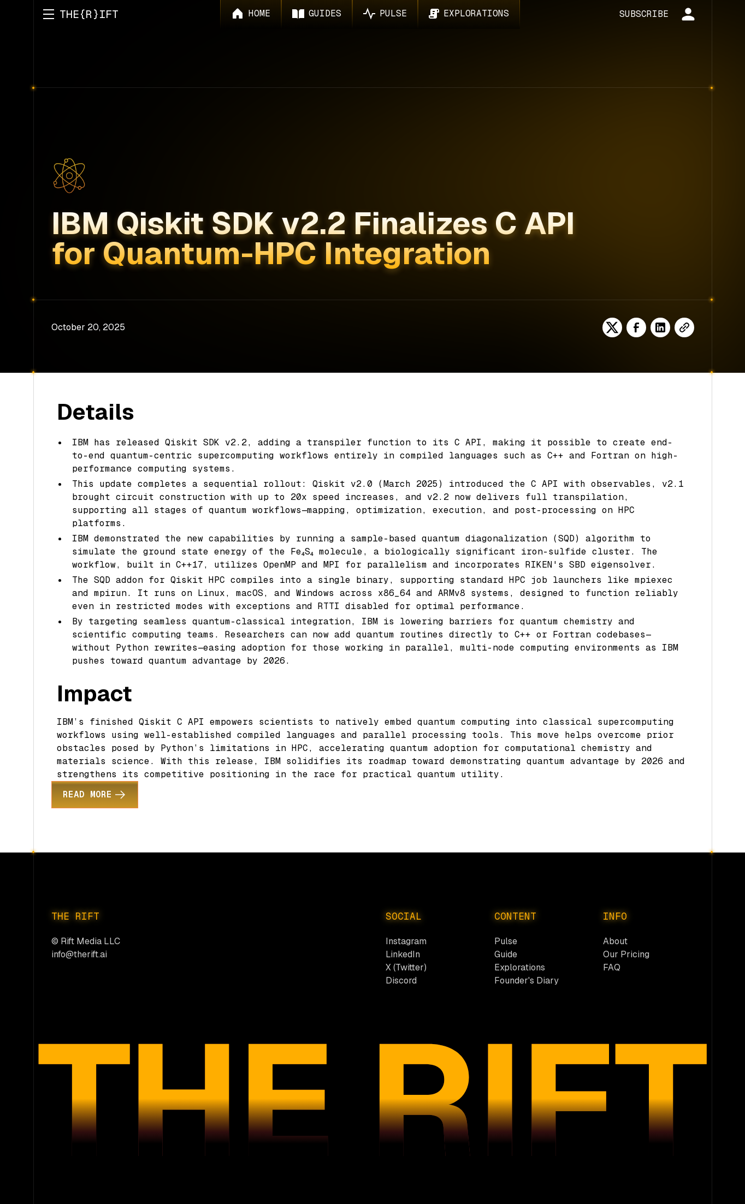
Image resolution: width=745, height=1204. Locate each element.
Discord (401, 980)
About (615, 941)
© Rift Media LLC (85, 941)
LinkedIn (403, 954)
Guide (505, 954)
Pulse (505, 941)
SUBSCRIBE (644, 14)
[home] (89, 14)
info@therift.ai (79, 954)
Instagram (406, 941)
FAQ (611, 967)
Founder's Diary (526, 980)
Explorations (519, 967)
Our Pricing (626, 954)
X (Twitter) (406, 967)
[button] (48, 14)
